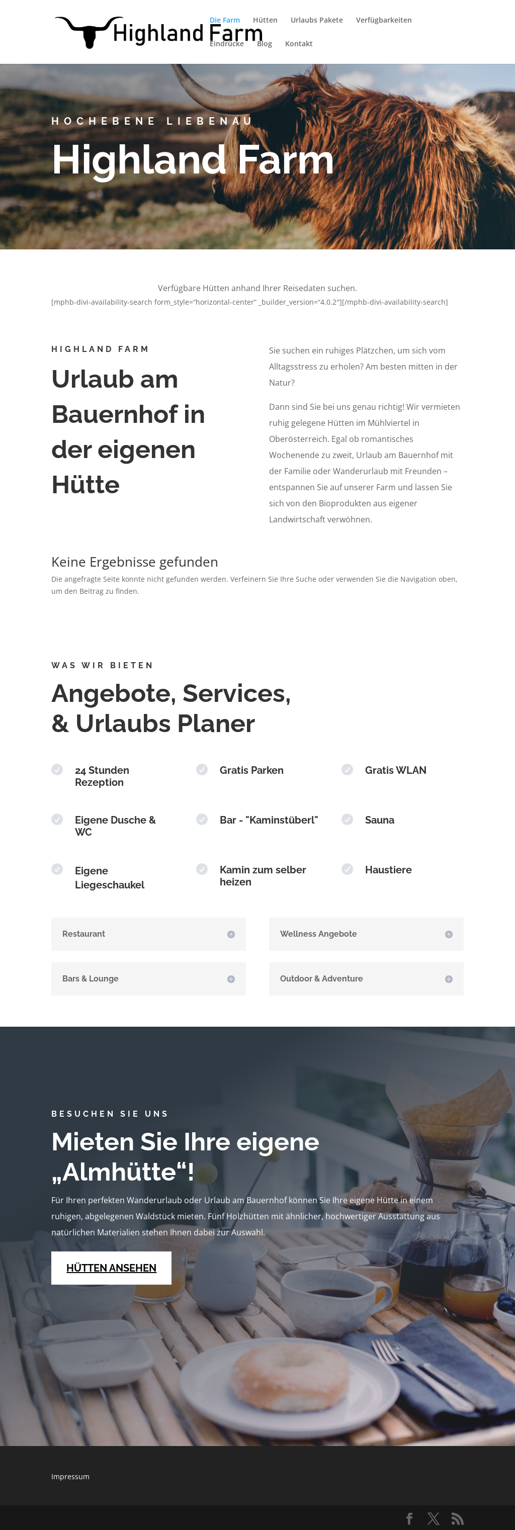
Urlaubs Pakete (317, 21)
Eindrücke (227, 44)
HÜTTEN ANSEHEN (111, 1268)
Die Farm (225, 21)
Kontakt (299, 44)
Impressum (70, 1476)
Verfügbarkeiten (384, 21)
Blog (264, 44)
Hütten (265, 21)
